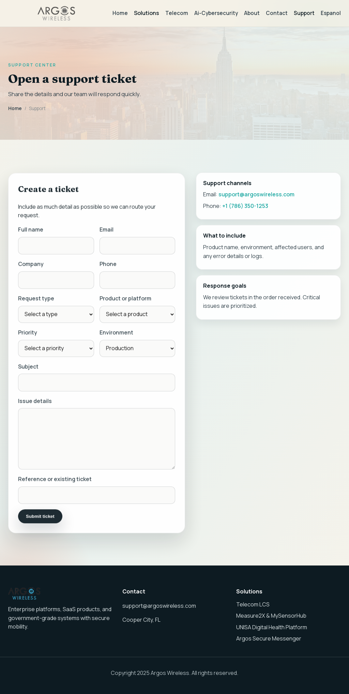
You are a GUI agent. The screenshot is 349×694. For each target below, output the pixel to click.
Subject (28, 367)
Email (106, 230)
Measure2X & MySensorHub (271, 615)
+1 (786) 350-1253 (245, 206)
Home (120, 13)
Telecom (176, 13)
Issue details (35, 402)
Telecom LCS (253, 604)
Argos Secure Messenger (268, 638)
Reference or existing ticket (55, 480)
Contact (277, 13)
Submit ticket (40, 517)
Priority (27, 333)
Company (31, 265)
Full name (30, 230)
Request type (36, 299)
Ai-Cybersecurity (216, 13)
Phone (108, 265)
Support (304, 13)
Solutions (146, 13)
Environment (116, 333)
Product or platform (125, 299)
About (252, 13)
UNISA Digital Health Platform (271, 627)
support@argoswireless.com (256, 194)
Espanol (331, 13)
